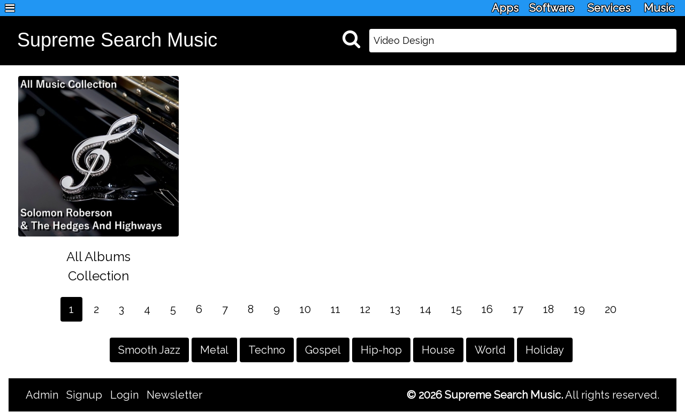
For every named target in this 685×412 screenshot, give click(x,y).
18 (548, 309)
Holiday (545, 350)
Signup (84, 394)
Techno (266, 350)
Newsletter (174, 394)
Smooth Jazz (149, 350)
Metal (214, 350)
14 (425, 309)
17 (518, 309)
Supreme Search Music (117, 40)
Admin (42, 394)
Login (124, 394)
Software (551, 8)
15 (456, 309)
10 (305, 309)
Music (659, 8)
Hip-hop (381, 350)
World (490, 350)
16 (487, 309)
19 (579, 309)
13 (395, 309)
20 (610, 309)
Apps (505, 8)
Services (609, 8)
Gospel (323, 350)
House (438, 350)
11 (335, 309)
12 (365, 309)
